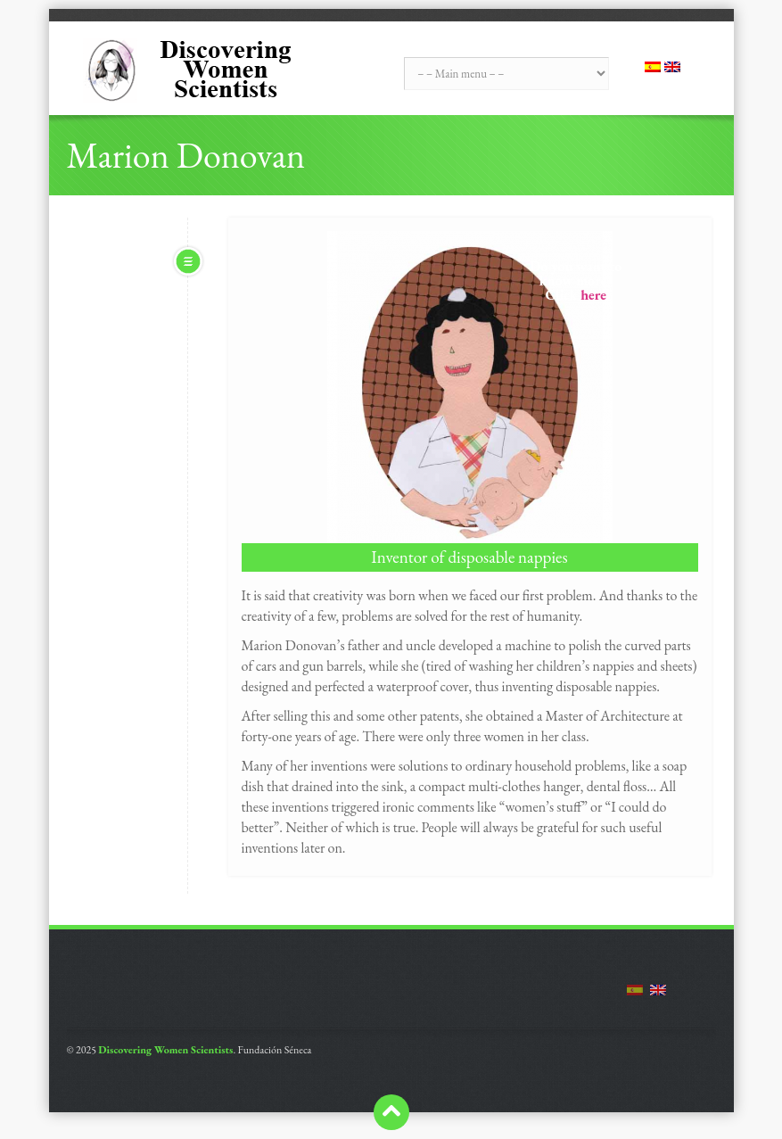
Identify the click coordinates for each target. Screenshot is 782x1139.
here (593, 294)
